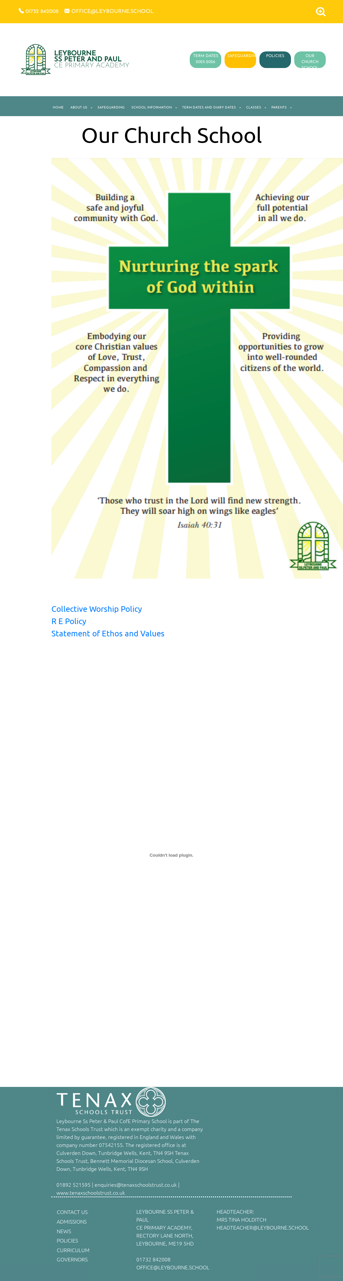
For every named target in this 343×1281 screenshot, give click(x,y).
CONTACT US (72, 1211)
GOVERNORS (72, 1259)
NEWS (64, 1231)
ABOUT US (78, 107)
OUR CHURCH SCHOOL (310, 62)
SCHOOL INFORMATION (151, 107)
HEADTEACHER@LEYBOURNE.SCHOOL (263, 1227)
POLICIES (275, 56)
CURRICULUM (73, 1249)
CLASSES (253, 107)
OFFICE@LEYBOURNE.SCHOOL (172, 1267)
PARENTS (279, 107)
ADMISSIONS (72, 1221)
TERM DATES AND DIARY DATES (209, 107)
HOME (58, 107)
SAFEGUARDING (243, 56)
